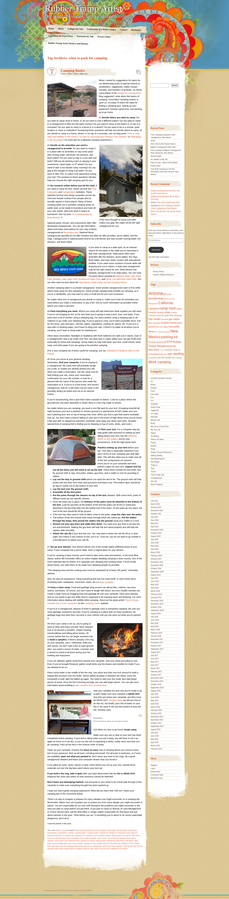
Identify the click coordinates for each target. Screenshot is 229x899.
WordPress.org (156, 778)
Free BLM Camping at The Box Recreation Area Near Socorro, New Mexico (165, 171)
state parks (55, 846)
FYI (152, 401)
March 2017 (155, 668)
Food (153, 391)
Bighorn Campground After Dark (163, 147)
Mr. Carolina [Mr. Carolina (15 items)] (159, 332)
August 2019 (156, 575)
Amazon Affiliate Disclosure (163, 275)
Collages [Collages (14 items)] (174, 312)
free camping (76, 835)
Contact (123, 30)
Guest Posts (155, 407)
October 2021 (156, 514)
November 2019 (157, 565)
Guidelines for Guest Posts (60, 36)
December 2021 (157, 511)
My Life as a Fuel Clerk (160, 426)
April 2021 (155, 527)
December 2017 (157, 639)
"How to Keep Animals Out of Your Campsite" (91, 830)
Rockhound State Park (89, 279)
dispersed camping (54, 835)
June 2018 (155, 620)
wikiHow (114, 849)
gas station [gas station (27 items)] (174, 319)
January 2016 (156, 713)
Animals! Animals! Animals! (161, 378)
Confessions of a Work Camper (101, 29)
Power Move (156, 166)
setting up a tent (127, 843)
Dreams (154, 388)
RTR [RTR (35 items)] (169, 341)
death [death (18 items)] (166, 316)
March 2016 (155, 707)
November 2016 (157, 681)
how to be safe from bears (56, 838)
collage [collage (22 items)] (167, 312)
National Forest (74, 841)
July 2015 (154, 733)
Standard (138, 71)
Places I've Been (157, 439)
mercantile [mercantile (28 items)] (174, 326)
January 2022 (156, 507)
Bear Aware (112, 830)
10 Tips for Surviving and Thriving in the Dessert (103, 136)
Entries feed (155, 772)
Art (152, 381)
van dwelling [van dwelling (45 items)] (176, 353)
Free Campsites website (102, 835)
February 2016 (156, 710)
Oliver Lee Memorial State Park (121, 279)
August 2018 (156, 614)
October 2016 (156, 684)
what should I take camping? (112, 846)
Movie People (156, 156)
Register (154, 765)
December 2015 (157, 717)
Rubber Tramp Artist (83, 8)
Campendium (69, 192)
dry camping (66, 835)
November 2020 (157, 530)
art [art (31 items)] (165, 293)
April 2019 (155, 588)
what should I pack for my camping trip (87, 846)
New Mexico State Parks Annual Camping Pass (102, 282)
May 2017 (154, 662)
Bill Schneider (122, 830)
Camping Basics (73, 70)
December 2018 (157, 601)
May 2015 (154, 739)
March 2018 (155, 630)
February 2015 (156, 749)
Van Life (154, 481)
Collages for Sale (75, 29)
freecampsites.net (118, 835)
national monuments (88, 841)
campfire (71, 833)
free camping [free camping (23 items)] (175, 315)
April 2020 (155, 549)
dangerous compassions (129, 93)
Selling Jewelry (156, 455)
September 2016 (157, 688)
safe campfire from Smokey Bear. (91, 685)
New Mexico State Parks (115, 841)
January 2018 (156, 636)
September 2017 (157, 649)
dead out (134, 833)
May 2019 (154, 585)
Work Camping (156, 484)
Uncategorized (156, 478)
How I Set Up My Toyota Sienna (163, 144)
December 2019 (157, 562)
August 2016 (156, 691)
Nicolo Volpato (86, 890)
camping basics (80, 833)
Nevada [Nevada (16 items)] (167, 332)
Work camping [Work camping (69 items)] (160, 362)
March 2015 (155, 746)
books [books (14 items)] (169, 294)
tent (61, 846)
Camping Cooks (93, 603)
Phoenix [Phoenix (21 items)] (152, 342)
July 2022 (154, 501)
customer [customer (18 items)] (160, 316)
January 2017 (156, 675)
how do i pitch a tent (132, 835)
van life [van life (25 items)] (160, 357)
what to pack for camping (73, 849)
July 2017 (154, 655)
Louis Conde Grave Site (170, 202)
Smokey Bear (115, 700)
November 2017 (157, 643)
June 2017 (155, 659)
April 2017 (155, 665)
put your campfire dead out (99, 843)
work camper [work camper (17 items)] (177, 358)
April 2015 (155, 742)
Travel (63, 830)
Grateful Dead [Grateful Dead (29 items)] (168, 322)
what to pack (58, 849)
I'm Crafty (154, 414)
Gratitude (154, 404)
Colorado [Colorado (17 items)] (152, 316)
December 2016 (157, 678)
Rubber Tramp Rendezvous (161, 452)
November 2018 (157, 604)
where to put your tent (102, 849)
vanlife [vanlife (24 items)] (168, 357)
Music (153, 423)
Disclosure (136, 30)
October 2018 (156, 607)
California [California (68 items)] (165, 303)
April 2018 (155, 626)
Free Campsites (87, 835)
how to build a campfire (88, 838)
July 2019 (154, 578)
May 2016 (154, 700)
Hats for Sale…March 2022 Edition (164, 163)
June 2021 (155, 520)
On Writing (155, 436)
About (61, 28)
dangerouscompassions (160, 191)
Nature (58, 830)
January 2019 (156, 597)
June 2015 (155, 736)
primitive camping (83, 843)
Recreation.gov (71, 232)
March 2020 (155, 552)
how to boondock (73, 838)
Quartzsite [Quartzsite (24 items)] (161, 342)
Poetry (153, 443)
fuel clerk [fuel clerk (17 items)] (164, 319)
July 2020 (154, 539)
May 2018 (154, 623)
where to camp (88, 849)
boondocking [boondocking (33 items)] (156, 298)
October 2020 (156, 533)
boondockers (132, 830)
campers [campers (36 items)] (154, 308)
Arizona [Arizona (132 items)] (156, 293)
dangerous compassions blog (119, 833)
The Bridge (155, 462)
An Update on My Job (159, 159)
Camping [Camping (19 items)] (159, 312)
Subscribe (156, 250)
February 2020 (156, 556)
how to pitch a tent (61, 841)
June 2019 (155, 581)
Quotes (153, 446)
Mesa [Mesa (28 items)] (151, 331)
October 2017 (156, 646)
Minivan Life (155, 420)
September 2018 (157, 610)
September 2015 (157, 726)
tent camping (68, 846)
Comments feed (157, 775)
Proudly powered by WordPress (55, 890)
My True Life (155, 430)
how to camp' (102, 838)
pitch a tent (72, 843)
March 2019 (155, 591)
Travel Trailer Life (157, 475)
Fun (152, 398)
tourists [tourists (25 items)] (168, 350)
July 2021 (154, 517)
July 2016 (154, 694)
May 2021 (154, 523)
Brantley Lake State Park (65, 279)
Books (153, 385)
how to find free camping (116, 838)
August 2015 (156, 729)
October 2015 (156, 723)
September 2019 (157, 572)
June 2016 (155, 697)
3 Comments (122, 849)
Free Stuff (154, 394)
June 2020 (155, 543)
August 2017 (156, 652)
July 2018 (154, 617)
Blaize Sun (84, 74)
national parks (101, 841)
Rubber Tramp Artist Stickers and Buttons (68, 43)
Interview (154, 417)
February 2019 (156, 594)
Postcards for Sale (85, 36)
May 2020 (154, 546)
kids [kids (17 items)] (157, 327)
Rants (153, 449)
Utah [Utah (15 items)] (165, 354)
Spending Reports (158, 459)
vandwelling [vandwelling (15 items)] (153, 358)
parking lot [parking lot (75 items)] (169, 337)
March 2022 (155, 504)
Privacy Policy (104, 36)
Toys (152, 468)
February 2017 (156, 672)
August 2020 (156, 536)
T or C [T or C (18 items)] (162, 350)
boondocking (51, 833)
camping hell (103, 833)
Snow (153, 141)
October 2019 (156, 568)
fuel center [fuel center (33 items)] (155, 319)
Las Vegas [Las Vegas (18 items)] (163, 327)
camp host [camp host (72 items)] (167, 308)
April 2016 (155, 704)
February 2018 (156, 633)
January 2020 (156, 559)
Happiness (155, 410)
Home (51, 28)
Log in (153, 768)
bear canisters (106, 582)
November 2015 (157, 720)
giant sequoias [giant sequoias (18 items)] (155, 323)
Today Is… (155, 465)
